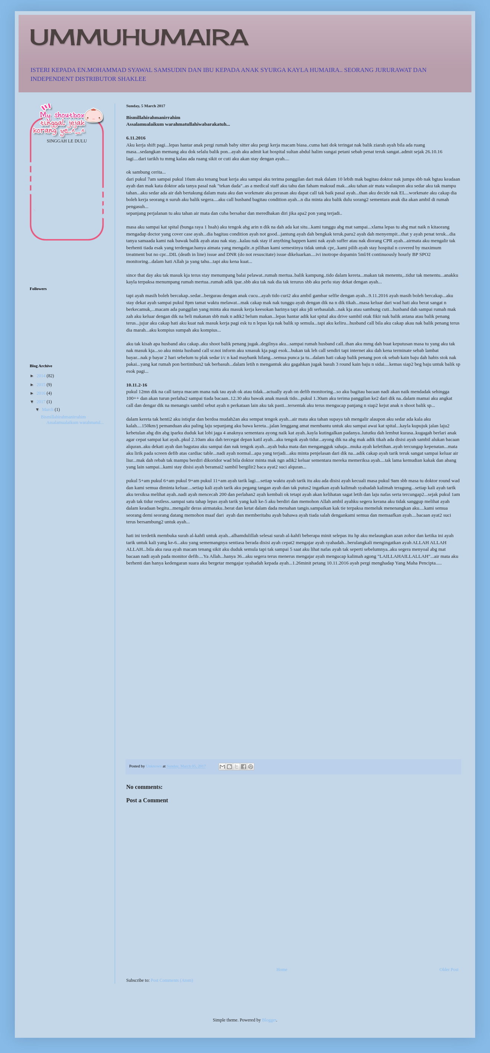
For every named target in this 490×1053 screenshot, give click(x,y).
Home (282, 969)
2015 (42, 384)
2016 (42, 393)
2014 (42, 375)
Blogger (269, 1020)
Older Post (449, 969)
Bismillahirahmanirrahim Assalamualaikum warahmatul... (72, 419)
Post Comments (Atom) (172, 980)
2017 (42, 401)
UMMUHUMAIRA (139, 36)
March (48, 409)
